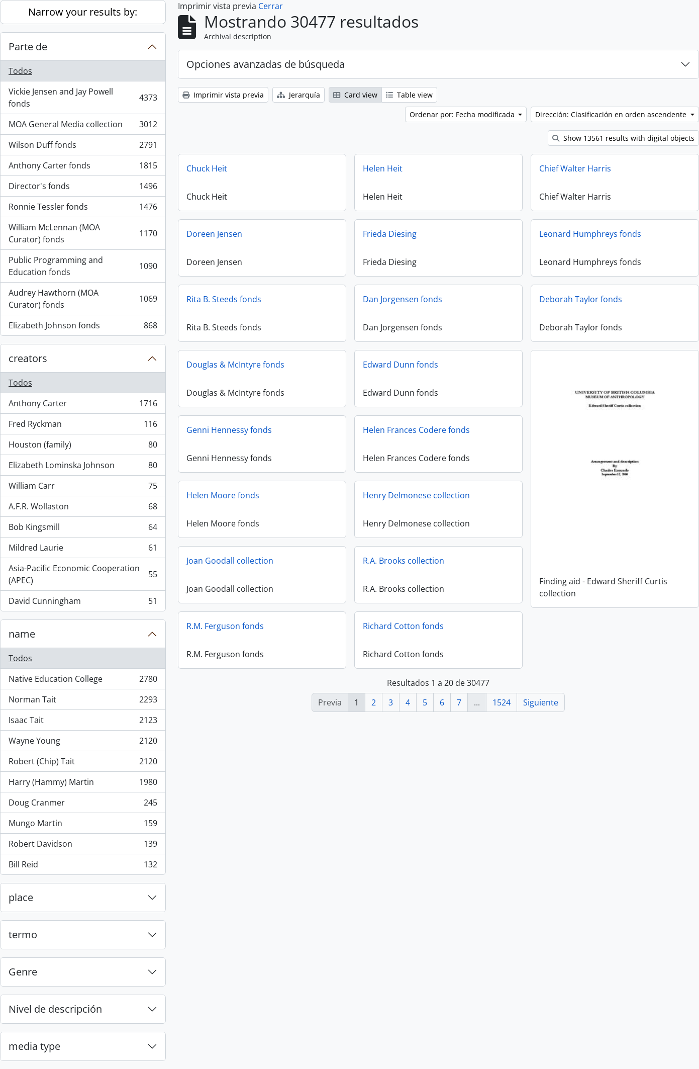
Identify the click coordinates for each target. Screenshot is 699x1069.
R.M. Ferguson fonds (225, 626)
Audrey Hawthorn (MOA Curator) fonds (82, 298)
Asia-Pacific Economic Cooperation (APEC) (82, 574)
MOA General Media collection (82, 126)
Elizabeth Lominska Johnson (82, 467)
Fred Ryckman (82, 426)
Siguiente (540, 702)
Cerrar (270, 6)
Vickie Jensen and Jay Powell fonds (82, 97)
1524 (501, 702)
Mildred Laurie (82, 550)
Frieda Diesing (390, 233)
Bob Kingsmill (82, 529)
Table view (409, 95)
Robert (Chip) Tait (82, 763)
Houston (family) (82, 446)
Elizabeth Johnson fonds (82, 327)
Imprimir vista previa (223, 95)
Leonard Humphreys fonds (590, 233)
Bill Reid (82, 866)
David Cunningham (82, 603)
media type (34, 1046)
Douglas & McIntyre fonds (235, 364)
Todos (20, 70)
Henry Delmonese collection (416, 495)
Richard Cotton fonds (403, 626)
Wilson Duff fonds (82, 147)
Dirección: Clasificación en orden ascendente (611, 114)
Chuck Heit (206, 168)
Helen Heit (383, 168)
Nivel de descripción (55, 1009)
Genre (23, 971)
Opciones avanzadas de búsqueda (265, 64)
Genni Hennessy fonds (229, 429)
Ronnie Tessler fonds (82, 209)
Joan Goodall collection (229, 560)
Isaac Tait (82, 722)
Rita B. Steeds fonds (223, 299)
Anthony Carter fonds (82, 167)
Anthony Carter (82, 405)
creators (28, 358)
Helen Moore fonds (222, 495)
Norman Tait (82, 701)
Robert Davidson (82, 846)
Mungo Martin (82, 825)
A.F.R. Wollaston (82, 508)
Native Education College (82, 681)
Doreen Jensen (214, 233)
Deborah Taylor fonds (580, 299)
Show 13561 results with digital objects (623, 138)
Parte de (28, 46)
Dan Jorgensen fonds (402, 299)
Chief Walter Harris (575, 168)
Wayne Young (82, 743)
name (22, 634)
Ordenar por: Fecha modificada (463, 114)
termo (23, 934)
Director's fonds (82, 188)
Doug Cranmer (82, 804)
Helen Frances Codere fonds (416, 429)
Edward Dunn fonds (400, 364)
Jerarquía (298, 95)
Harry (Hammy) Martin (82, 784)
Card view (355, 95)
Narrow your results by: (82, 12)
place (21, 897)
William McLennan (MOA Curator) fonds (82, 233)
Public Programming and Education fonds (82, 266)
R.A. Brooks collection (403, 560)
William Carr (82, 488)
